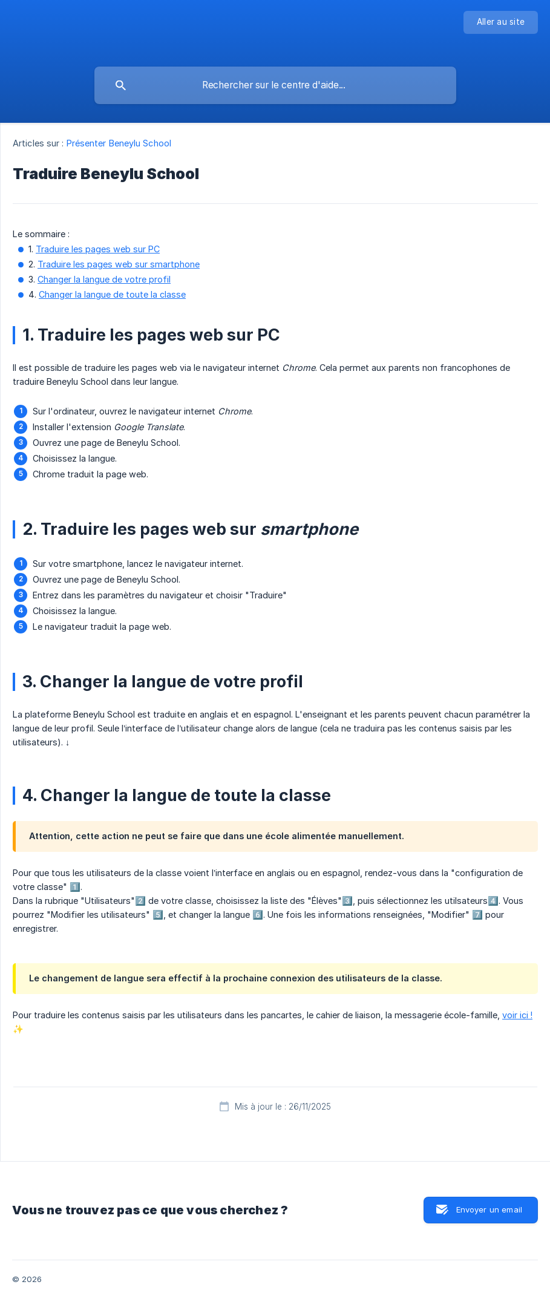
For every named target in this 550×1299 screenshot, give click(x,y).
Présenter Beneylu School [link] (119, 143)
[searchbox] (275, 85)
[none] (500, 22)
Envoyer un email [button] (489, 1209)
